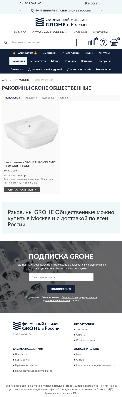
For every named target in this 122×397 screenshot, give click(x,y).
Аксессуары (103, 69)
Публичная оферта (26, 365)
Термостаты (38, 61)
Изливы (70, 61)
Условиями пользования (57, 300)
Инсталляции (71, 53)
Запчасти (17, 69)
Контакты (100, 32)
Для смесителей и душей (45, 69)
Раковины (18, 61)
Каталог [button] (20, 32)
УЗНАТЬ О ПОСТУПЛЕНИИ (21, 190)
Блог (79, 354)
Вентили (86, 61)
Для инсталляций (79, 69)
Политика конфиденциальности (95, 365)
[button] (103, 42)
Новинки (80, 32)
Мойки (55, 61)
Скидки (80, 360)
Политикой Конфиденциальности (79, 297)
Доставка (82, 329)
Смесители (50, 53)
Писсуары (104, 61)
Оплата (80, 334)
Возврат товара (85, 340)
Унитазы (104, 53)
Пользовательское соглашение (33, 371)
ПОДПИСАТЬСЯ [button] (61, 289)
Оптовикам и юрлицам (49, 32)
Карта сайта (22, 360)
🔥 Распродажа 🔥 (24, 53)
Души (89, 53)
